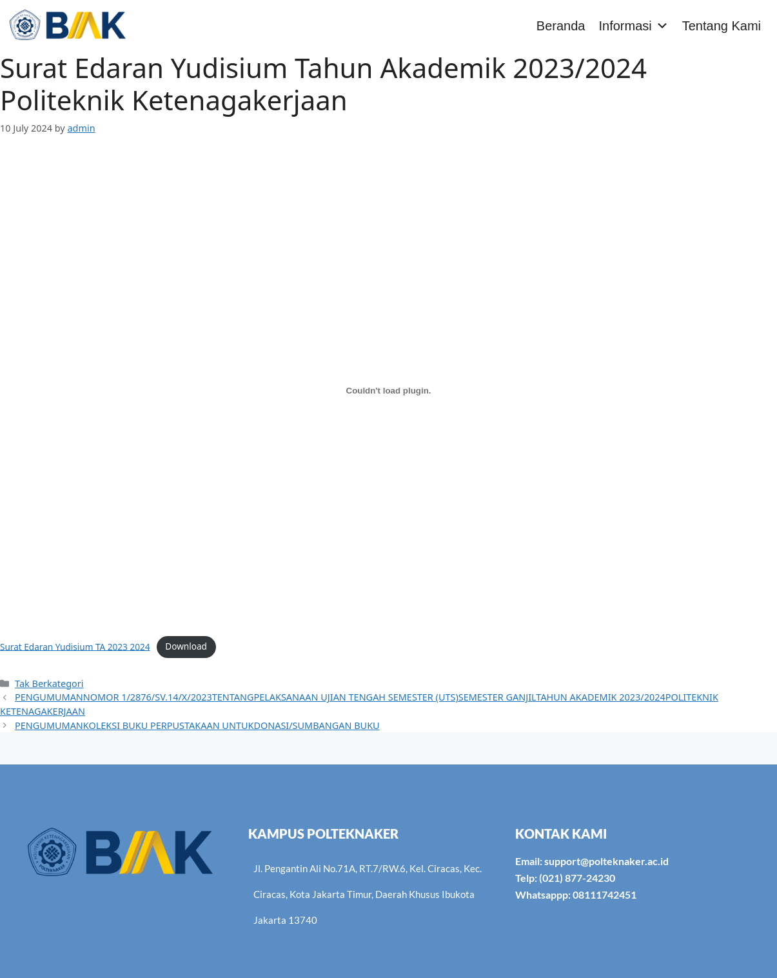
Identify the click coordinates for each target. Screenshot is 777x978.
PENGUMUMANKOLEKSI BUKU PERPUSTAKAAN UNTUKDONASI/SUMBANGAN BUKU (197, 725)
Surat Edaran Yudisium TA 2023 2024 (75, 646)
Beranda (560, 26)
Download (186, 646)
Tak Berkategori (49, 683)
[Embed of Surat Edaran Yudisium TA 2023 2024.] (388, 390)
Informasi (633, 26)
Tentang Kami (721, 26)
